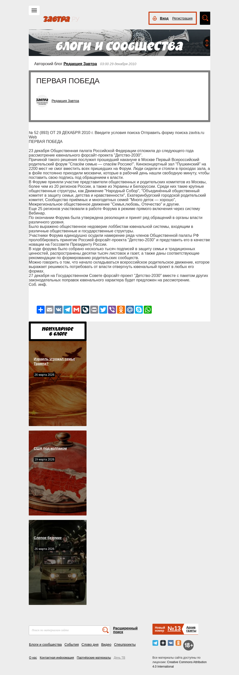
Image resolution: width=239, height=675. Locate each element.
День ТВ (119, 657)
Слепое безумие (48, 538)
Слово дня (90, 645)
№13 (174, 628)
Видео (106, 645)
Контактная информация (57, 657)
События (71, 645)
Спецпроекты (125, 645)
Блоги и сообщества (45, 645)
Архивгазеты (191, 629)
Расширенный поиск (125, 630)
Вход (164, 18)
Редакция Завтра (80, 64)
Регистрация (182, 18)
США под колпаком (50, 448)
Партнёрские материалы (94, 657)
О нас (33, 657)
